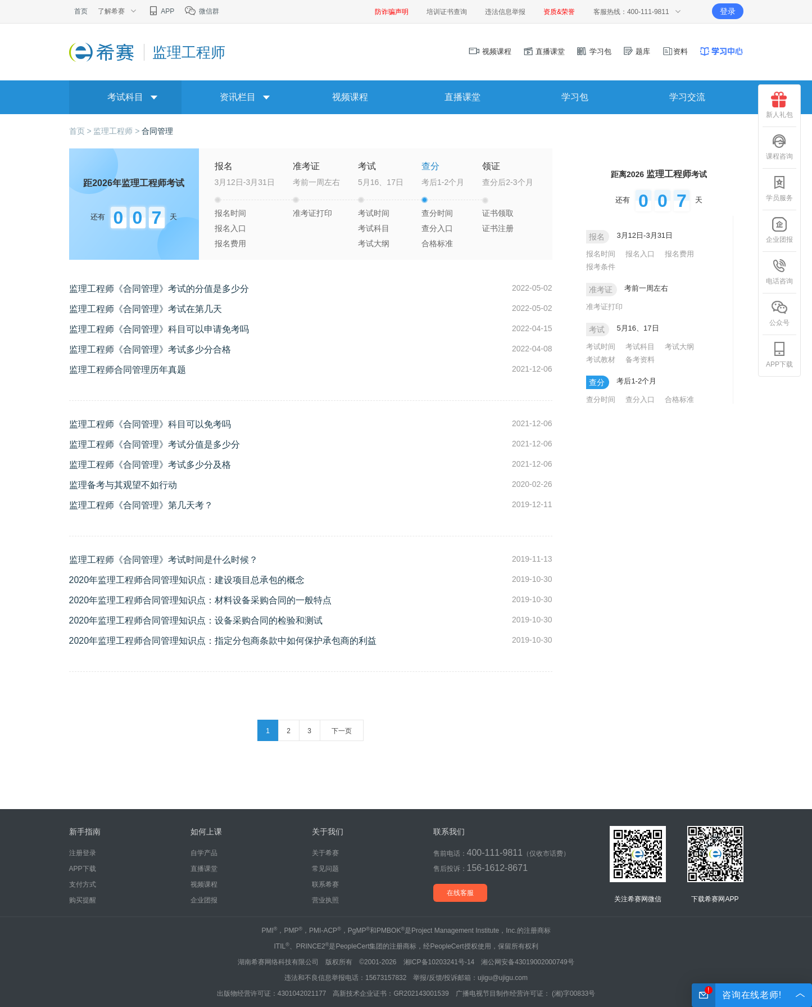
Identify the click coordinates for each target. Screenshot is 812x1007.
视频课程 (490, 51)
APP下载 (779, 354)
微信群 (201, 11)
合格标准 (437, 243)
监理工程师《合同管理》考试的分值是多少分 (159, 288)
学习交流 (687, 97)
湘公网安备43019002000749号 (527, 962)
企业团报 (779, 229)
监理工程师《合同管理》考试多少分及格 (150, 464)
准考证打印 (312, 213)
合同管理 (157, 131)
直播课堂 (544, 51)
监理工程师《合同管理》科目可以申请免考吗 (159, 329)
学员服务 (779, 188)
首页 (81, 11)
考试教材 (600, 359)
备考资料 (640, 359)
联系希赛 (325, 884)
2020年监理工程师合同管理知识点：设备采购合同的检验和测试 (196, 620)
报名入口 (230, 228)
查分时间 (437, 213)
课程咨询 (779, 146)
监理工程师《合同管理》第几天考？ (141, 505)
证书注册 (498, 228)
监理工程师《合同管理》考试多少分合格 (150, 349)
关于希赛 (325, 853)
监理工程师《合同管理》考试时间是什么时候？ (163, 560)
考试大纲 (373, 243)
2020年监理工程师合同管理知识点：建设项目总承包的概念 (187, 580)
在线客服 (460, 893)
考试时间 (373, 213)
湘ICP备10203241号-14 (439, 962)
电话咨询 (779, 271)
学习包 (593, 51)
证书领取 (498, 213)
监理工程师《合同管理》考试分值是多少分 (154, 444)
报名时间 (230, 213)
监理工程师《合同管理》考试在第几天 (145, 309)
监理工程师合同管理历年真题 (127, 369)
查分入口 (437, 228)
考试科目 (373, 228)
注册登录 (82, 853)
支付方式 (82, 884)
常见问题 (325, 869)
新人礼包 (779, 105)
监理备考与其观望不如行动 (123, 485)
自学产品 (203, 853)
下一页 (342, 731)
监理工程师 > (117, 131)
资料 (675, 51)
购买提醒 (82, 900)
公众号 (779, 313)
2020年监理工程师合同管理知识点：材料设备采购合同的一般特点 (200, 600)
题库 (637, 51)
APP (161, 11)
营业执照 (325, 900)
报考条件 (600, 267)
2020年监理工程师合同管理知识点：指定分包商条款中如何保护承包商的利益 (223, 640)
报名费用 (230, 243)
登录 (728, 11)
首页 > (81, 131)
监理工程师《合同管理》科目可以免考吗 (150, 424)
